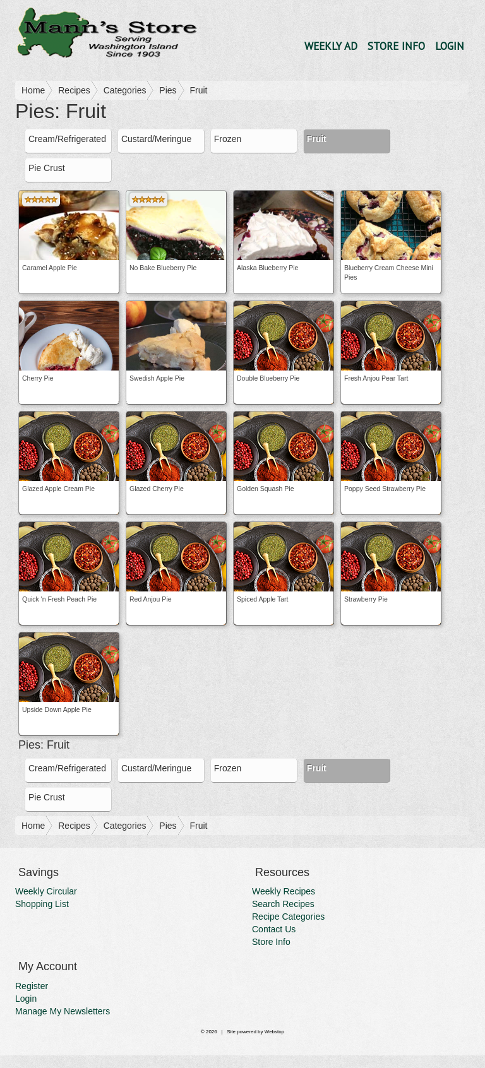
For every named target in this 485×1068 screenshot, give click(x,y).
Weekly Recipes (283, 891)
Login (449, 46)
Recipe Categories (288, 916)
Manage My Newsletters (62, 1011)
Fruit (198, 90)
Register (31, 986)
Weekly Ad (330, 46)
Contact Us (274, 929)
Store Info (396, 46)
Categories (125, 90)
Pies (167, 90)
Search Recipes (283, 904)
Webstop (274, 1032)
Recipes (74, 90)
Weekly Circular (46, 891)
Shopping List (42, 904)
